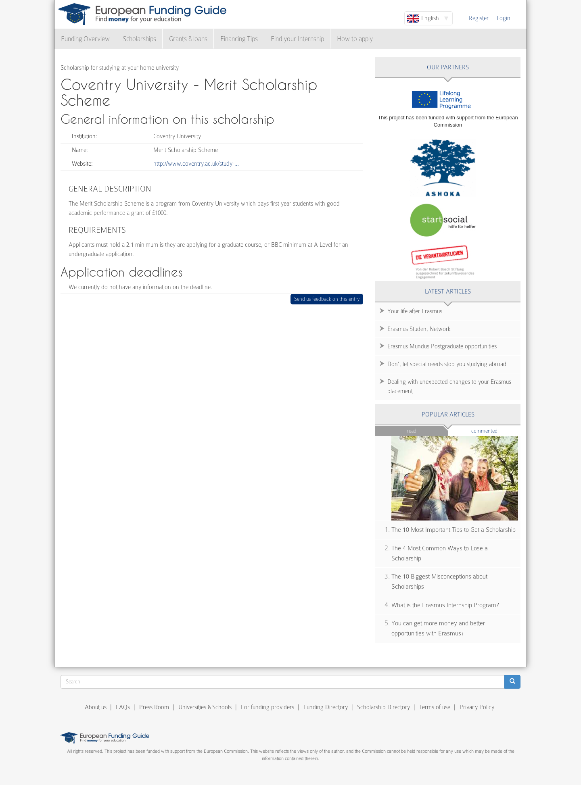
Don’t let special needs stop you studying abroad (446, 364)
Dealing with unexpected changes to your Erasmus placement (449, 386)
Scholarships (139, 39)
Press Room (154, 707)
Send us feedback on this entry (327, 299)
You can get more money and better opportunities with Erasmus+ (438, 628)
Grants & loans (188, 39)
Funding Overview (85, 39)
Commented (496, 430)
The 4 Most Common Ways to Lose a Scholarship (439, 553)
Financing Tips (239, 39)
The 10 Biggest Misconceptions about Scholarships (439, 581)
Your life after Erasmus (414, 311)
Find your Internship (297, 39)
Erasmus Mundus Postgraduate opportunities (442, 346)
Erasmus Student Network (419, 329)
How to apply (355, 39)
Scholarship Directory (383, 707)
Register (479, 18)
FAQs (123, 707)
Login (503, 18)
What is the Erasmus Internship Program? (445, 605)
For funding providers (267, 707)
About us (96, 707)
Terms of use (434, 707)
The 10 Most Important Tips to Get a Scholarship (453, 529)
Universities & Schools (205, 707)
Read (411, 431)
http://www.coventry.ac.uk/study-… (196, 163)
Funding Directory (325, 707)
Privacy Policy (477, 707)
